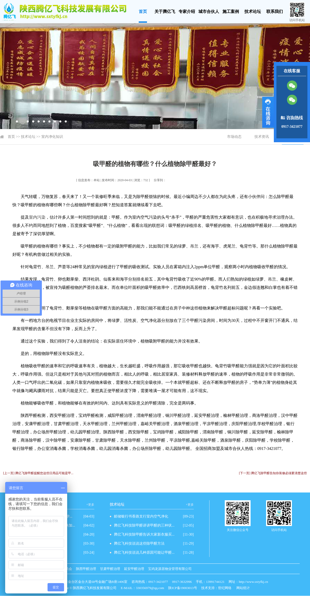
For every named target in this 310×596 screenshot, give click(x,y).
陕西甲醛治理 (86, 569)
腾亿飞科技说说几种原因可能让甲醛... (144, 552)
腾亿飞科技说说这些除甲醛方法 (139, 543)
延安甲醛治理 (134, 569)
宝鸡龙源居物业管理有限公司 (170, 569)
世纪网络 (224, 588)
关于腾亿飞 (164, 11)
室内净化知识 (52, 137)
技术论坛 (252, 11)
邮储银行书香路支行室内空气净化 (141, 516)
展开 (268, 112)
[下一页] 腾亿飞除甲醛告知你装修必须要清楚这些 (273, 473)
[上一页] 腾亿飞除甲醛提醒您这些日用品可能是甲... (38, 473)
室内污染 (37, 217)
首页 (143, 11)
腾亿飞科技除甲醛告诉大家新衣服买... (144, 534)
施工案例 (230, 11)
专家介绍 (187, 11)
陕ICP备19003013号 (182, 588)
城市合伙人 (208, 11)
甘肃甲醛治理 (110, 569)
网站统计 (243, 588)
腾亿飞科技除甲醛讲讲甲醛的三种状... (144, 525)
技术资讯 (261, 137)
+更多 (90, 504)
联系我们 (274, 11)
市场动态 (234, 137)
